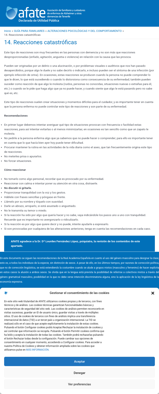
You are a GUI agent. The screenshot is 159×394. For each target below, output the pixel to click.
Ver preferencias (79, 384)
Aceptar (79, 361)
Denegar (79, 373)
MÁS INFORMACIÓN (37, 349)
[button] (153, 293)
